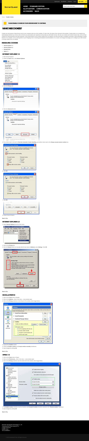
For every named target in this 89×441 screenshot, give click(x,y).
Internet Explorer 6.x (8, 47)
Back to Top (5, 218)
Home (3, 17)
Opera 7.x (6, 51)
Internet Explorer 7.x (8, 45)
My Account (56, 1)
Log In (74, 1)
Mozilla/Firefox (7, 49)
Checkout (69, 1)
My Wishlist (63, 1)
